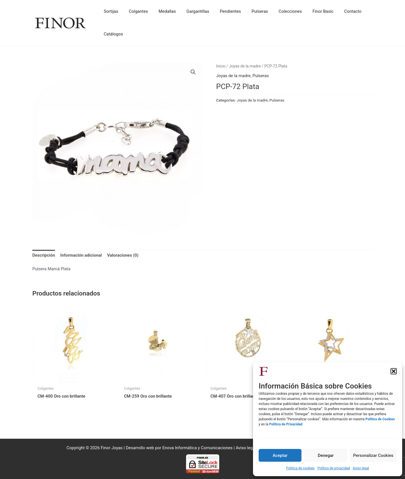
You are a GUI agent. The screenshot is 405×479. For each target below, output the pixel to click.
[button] (393, 371)
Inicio (220, 66)
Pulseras (260, 75)
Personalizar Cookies (373, 455)
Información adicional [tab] (81, 255)
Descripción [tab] (43, 255)
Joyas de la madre (245, 66)
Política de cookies (300, 468)
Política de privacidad (333, 468)
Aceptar (280, 455)
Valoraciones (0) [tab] (123, 255)
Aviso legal (361, 468)
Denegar (326, 455)
